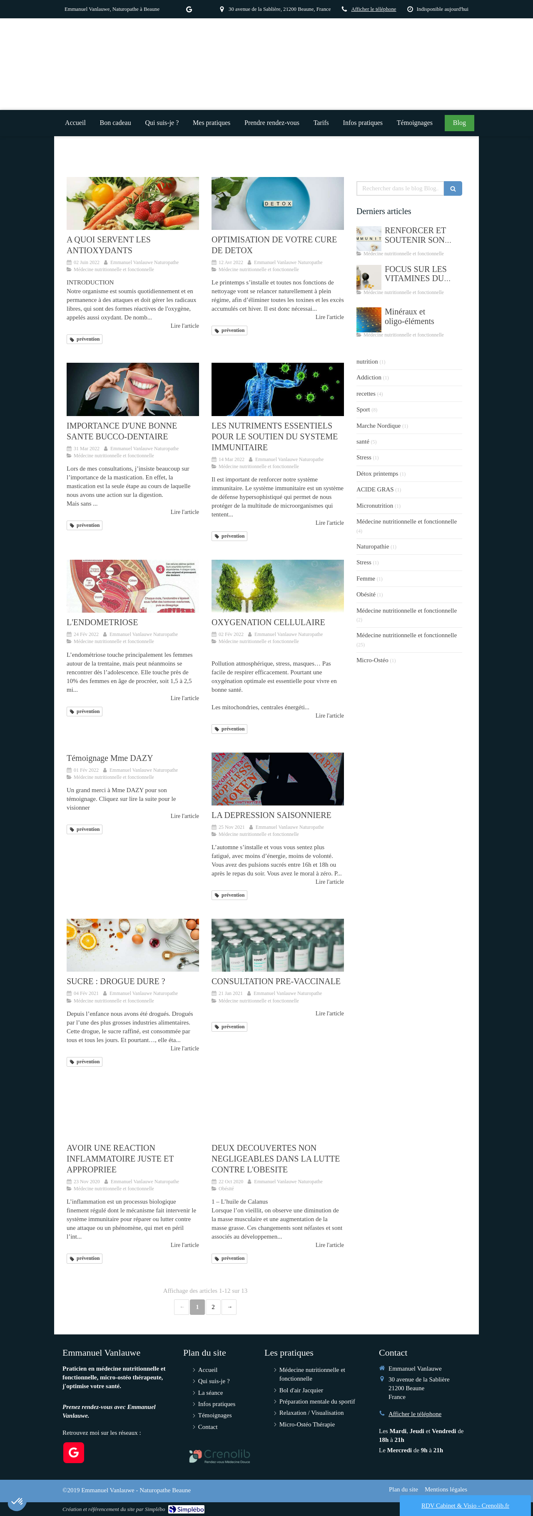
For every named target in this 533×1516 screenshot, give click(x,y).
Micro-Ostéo (372, 660)
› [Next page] (229, 1307)
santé (362, 441)
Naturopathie (372, 546)
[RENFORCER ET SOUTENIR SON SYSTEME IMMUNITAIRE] (368, 238)
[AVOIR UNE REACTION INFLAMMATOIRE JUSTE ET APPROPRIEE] (133, 1111)
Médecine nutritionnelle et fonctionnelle (406, 521)
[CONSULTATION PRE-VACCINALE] (278, 945)
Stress (363, 457)
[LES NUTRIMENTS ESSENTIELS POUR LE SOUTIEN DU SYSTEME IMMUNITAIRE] (278, 389)
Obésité (366, 594)
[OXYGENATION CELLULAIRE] (278, 586)
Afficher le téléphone (373, 9)
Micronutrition (374, 505)
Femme (365, 578)
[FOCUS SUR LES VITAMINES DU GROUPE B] (368, 277)
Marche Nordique (378, 425)
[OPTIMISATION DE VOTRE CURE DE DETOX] (278, 203)
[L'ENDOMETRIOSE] (133, 586)
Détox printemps (377, 473)
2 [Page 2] (213, 1307)
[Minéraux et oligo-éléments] (368, 319)
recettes (366, 393)
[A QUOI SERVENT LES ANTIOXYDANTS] (133, 203)
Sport (363, 409)
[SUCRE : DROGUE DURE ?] (133, 945)
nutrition (367, 361)
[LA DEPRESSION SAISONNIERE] (278, 779)
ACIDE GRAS (375, 489)
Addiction (368, 377)
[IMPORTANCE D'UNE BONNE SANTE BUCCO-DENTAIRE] (133, 389)
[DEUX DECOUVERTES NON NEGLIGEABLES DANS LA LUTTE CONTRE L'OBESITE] (278, 1111)
